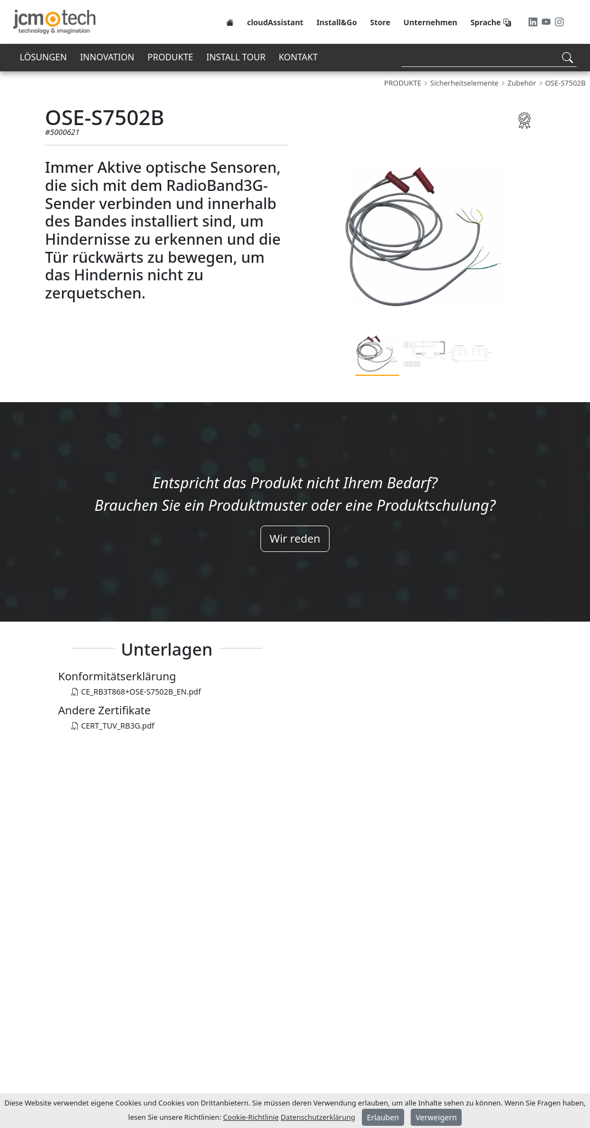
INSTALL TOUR (235, 57)
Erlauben (383, 1117)
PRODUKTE (170, 57)
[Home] (230, 22)
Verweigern (436, 1117)
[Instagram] (559, 22)
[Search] (489, 57)
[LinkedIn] (534, 22)
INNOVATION (107, 57)
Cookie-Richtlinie (251, 1117)
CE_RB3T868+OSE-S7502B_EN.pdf (136, 691)
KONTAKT (298, 57)
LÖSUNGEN (43, 57)
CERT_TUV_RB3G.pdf (112, 725)
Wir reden (295, 538)
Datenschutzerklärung (318, 1117)
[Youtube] (547, 22)
